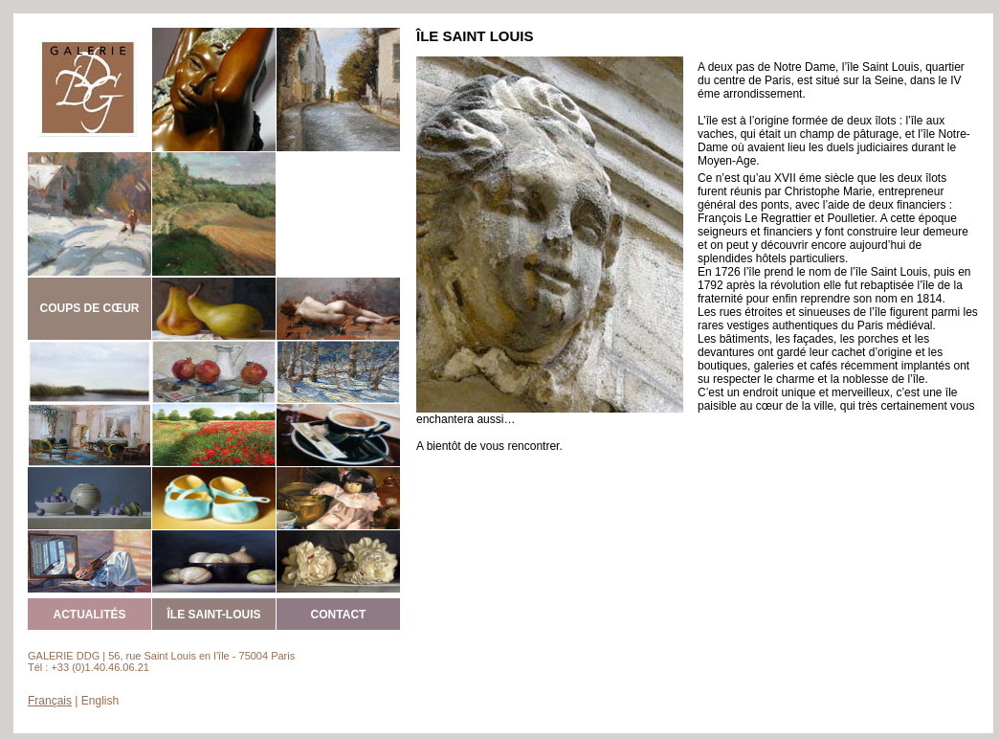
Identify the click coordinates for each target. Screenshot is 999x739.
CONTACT (338, 614)
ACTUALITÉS (90, 614)
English (100, 700)
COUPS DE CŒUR (89, 308)
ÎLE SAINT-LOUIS (213, 614)
